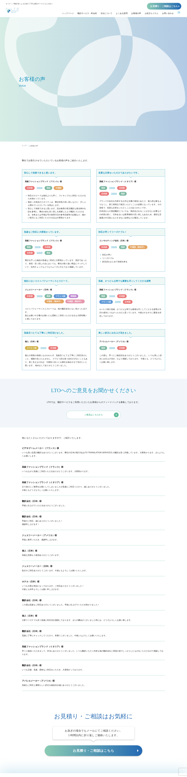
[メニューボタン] (179, 14)
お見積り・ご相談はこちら (164, 7)
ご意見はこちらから (93, 418)
